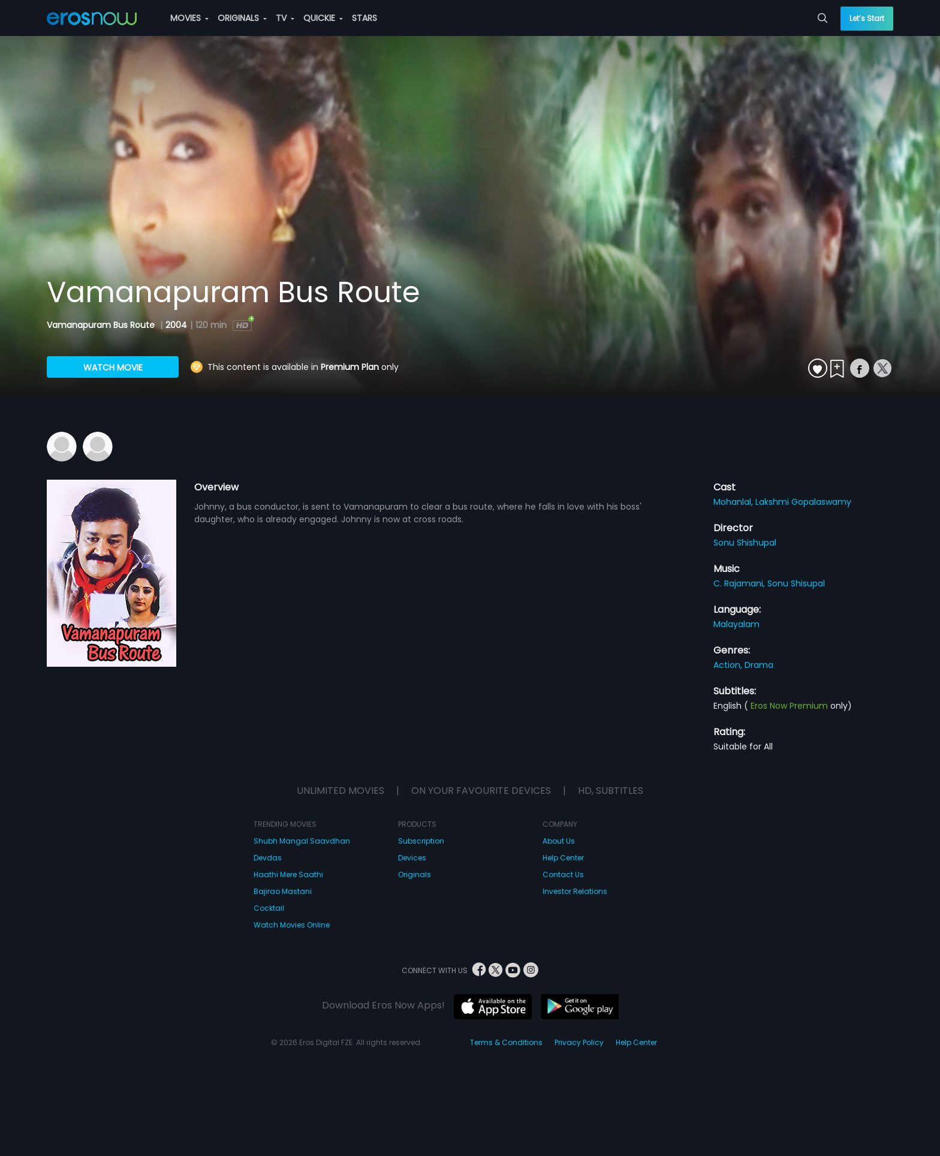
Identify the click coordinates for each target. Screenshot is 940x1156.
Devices (412, 858)
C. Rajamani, (740, 583)
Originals (414, 874)
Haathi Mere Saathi (288, 874)
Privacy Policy (579, 1042)
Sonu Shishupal (744, 543)
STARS (364, 18)
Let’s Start (866, 18)
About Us (559, 841)
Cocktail (269, 908)
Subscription (421, 841)
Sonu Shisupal (796, 583)
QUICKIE (323, 18)
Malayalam (736, 624)
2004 (176, 325)
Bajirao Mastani (283, 891)
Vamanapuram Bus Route (102, 325)
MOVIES (189, 18)
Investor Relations (575, 891)
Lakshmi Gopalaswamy (803, 502)
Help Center (563, 858)
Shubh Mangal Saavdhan (302, 841)
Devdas (268, 858)
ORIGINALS (242, 18)
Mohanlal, (734, 502)
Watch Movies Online (292, 925)
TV (285, 18)
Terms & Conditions (506, 1042)
